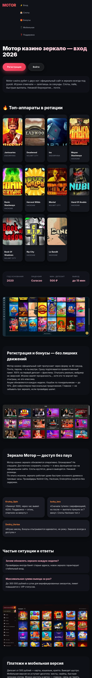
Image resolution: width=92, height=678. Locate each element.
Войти (36, 67)
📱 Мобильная (27, 27)
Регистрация (14, 67)
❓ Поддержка (27, 35)
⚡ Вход (24, 5)
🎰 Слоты (25, 12)
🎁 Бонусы (25, 20)
